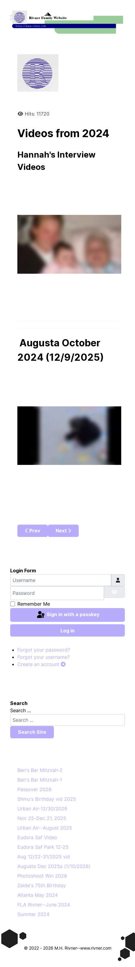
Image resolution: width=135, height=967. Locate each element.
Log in (67, 631)
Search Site (32, 732)
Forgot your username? (43, 657)
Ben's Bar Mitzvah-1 (39, 780)
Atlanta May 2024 (37, 895)
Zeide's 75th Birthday (41, 885)
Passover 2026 (34, 789)
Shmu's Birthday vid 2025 (46, 799)
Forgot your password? (43, 650)
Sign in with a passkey (67, 614)
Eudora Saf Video (37, 837)
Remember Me (33, 604)
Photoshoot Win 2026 (42, 876)
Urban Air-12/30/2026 (42, 809)
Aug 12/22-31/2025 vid (43, 857)
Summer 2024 (33, 914)
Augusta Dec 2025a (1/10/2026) (53, 866)
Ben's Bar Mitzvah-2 (40, 770)
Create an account (41, 664)
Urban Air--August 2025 (44, 828)
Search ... (20, 710)
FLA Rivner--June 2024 (43, 905)
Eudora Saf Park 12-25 (43, 847)
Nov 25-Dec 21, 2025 (41, 818)
